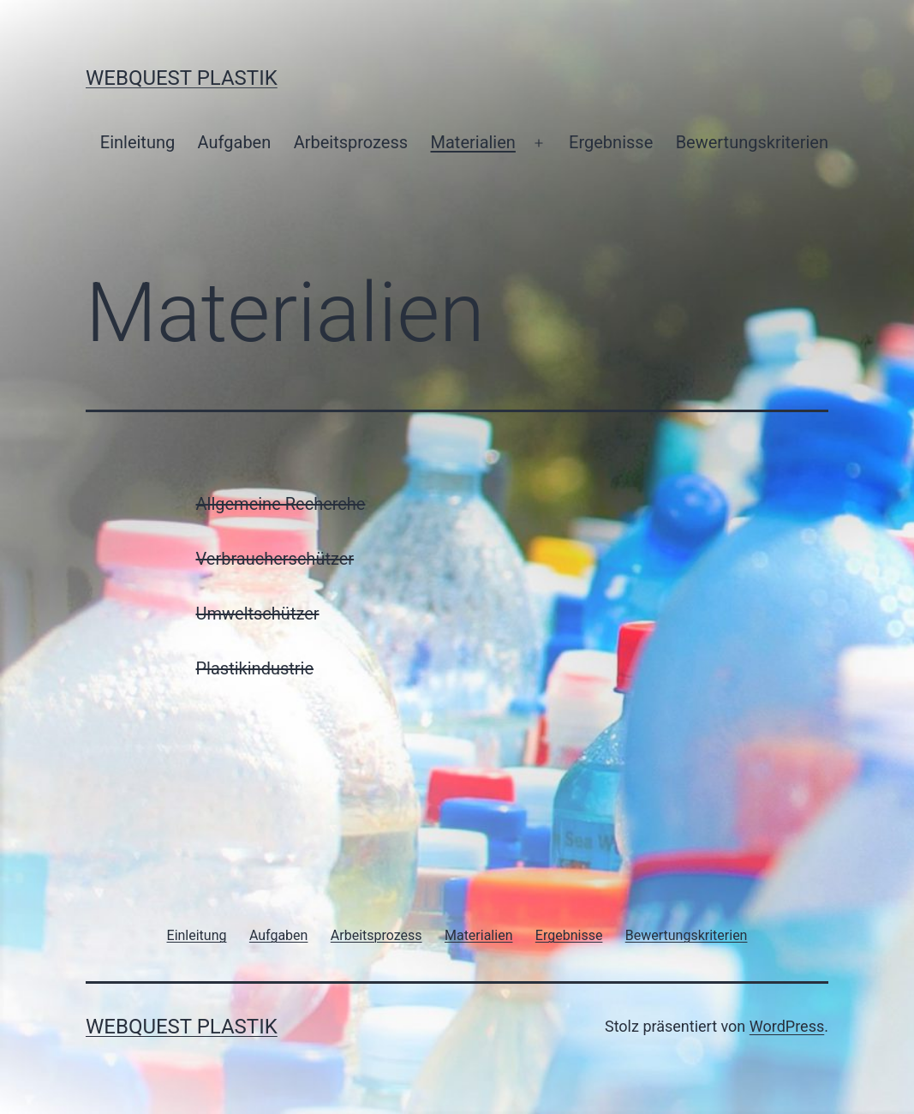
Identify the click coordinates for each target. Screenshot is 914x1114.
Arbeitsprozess (351, 142)
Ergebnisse (611, 142)
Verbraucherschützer (275, 558)
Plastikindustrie (255, 668)
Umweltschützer (258, 613)
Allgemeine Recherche (281, 504)
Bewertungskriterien (752, 142)
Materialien (473, 142)
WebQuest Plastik (182, 78)
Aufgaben (235, 142)
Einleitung (137, 142)
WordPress (787, 1026)
